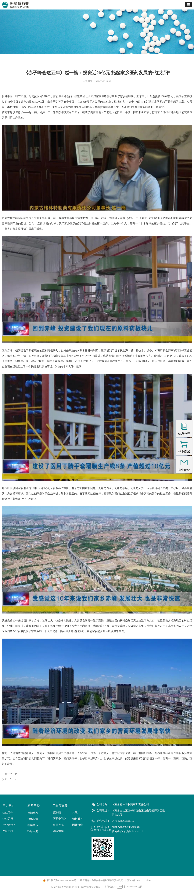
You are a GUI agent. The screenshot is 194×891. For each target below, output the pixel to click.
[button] (188, 4)
